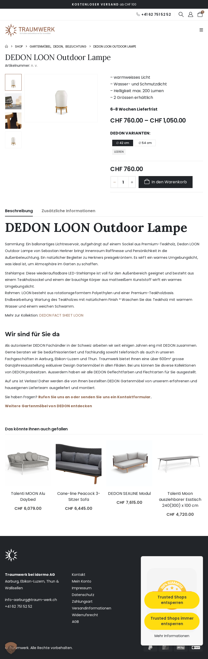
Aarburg (12, 581)
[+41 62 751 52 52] (153, 14)
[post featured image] (28, 463)
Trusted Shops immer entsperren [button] (172, 621)
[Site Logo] (30, 30)
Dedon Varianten (129, 133)
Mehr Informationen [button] (172, 636)
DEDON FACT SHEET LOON (61, 315)
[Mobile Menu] (201, 30)
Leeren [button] (119, 152)
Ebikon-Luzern (32, 581)
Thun (50, 581)
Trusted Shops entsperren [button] (172, 599)
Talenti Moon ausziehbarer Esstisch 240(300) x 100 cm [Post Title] (180, 499)
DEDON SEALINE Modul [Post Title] (129, 493)
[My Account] (191, 14)
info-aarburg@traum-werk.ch (31, 599)
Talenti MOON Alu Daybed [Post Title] (28, 496)
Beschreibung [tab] (19, 211)
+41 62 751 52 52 (18, 606)
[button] (181, 14)
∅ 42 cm (122, 143)
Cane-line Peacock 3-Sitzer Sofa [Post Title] (78, 496)
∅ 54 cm (145, 143)
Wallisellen (14, 588)
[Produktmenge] (123, 182)
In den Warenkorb (169, 182)
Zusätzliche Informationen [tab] (68, 211)
